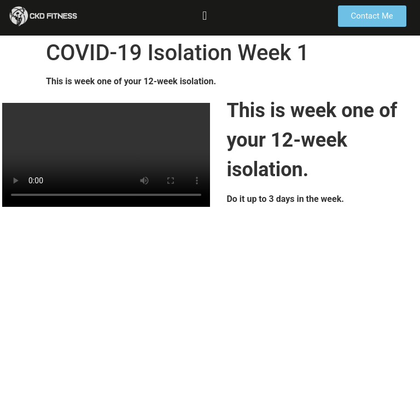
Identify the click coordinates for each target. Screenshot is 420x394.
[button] (205, 15)
